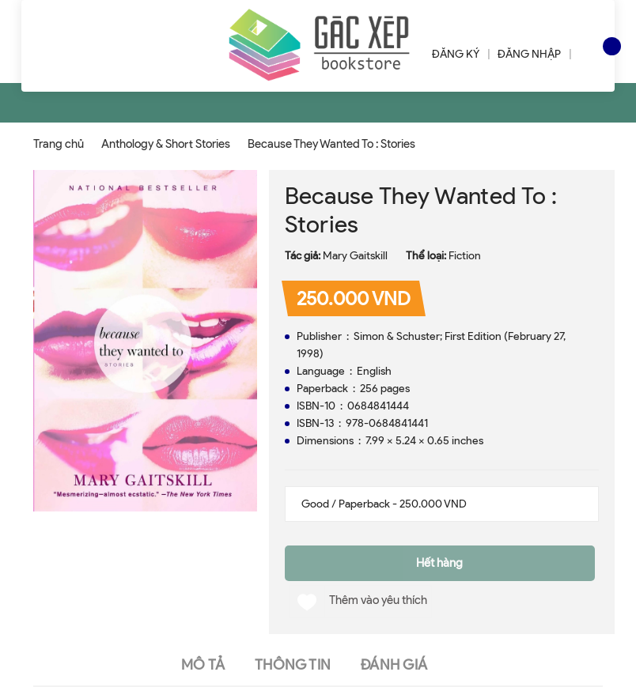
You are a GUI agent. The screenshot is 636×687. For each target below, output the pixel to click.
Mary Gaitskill (355, 255)
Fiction (465, 255)
